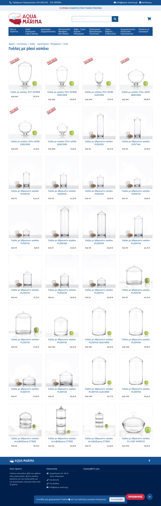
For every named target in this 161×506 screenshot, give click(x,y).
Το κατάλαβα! (117, 499)
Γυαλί (65, 44)
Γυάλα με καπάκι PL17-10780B (25, 92)
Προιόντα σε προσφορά (144, 30)
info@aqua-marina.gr (58, 487)
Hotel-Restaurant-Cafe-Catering (31, 31)
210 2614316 (28, 2)
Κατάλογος (22, 44)
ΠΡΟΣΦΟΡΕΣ (135, 496)
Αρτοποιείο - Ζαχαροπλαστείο (48, 30)
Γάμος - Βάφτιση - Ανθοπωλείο (110, 31)
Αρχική (12, 44)
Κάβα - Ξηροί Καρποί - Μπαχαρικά (79, 31)
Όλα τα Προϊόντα (14, 30)
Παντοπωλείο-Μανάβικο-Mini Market (64, 31)
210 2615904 (55, 2)
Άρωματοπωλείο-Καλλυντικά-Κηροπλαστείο (128, 31)
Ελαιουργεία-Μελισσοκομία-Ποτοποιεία (95, 31)
